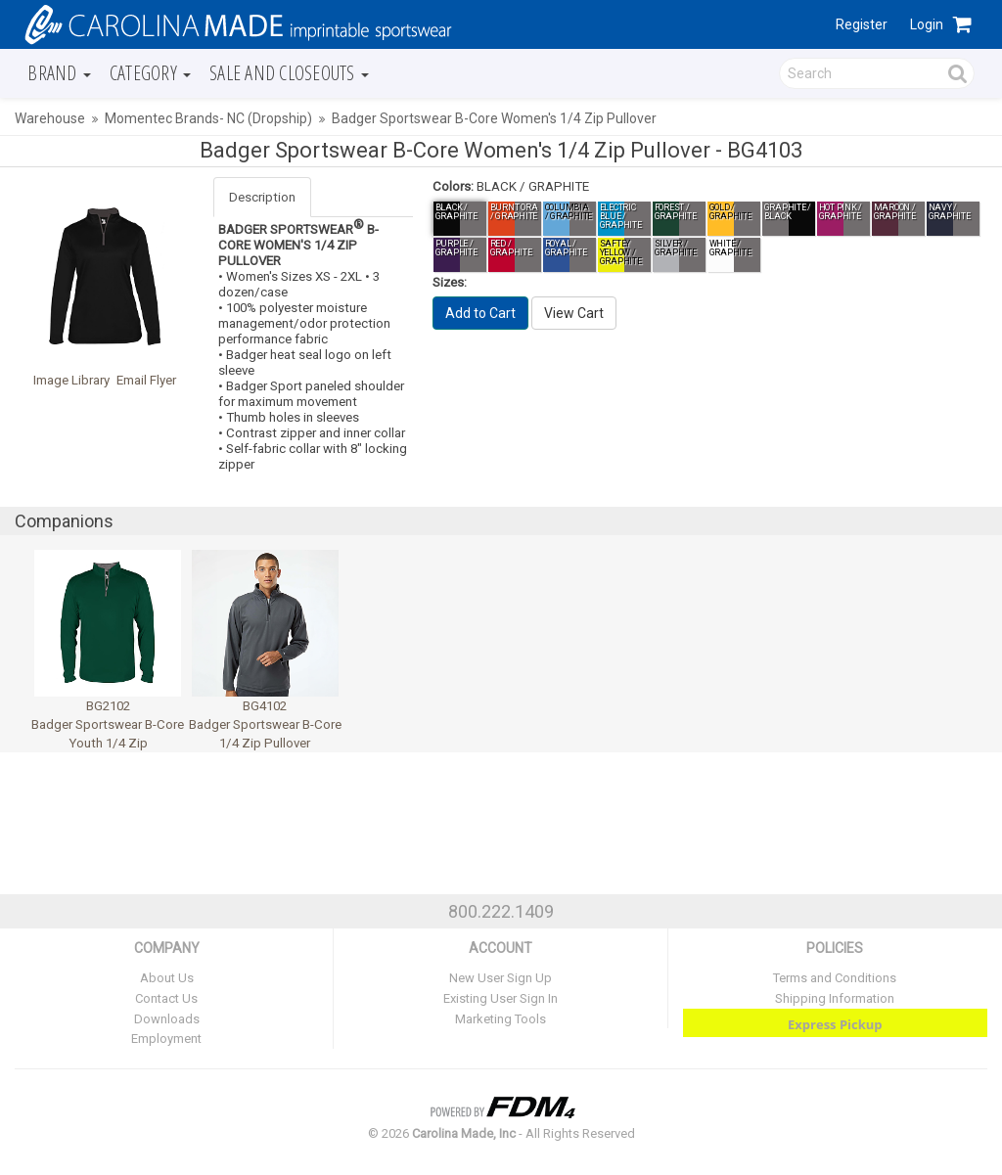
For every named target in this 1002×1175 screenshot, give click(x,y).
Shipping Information (834, 998)
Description (262, 197)
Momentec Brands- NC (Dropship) (208, 118)
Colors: (453, 186)
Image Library (71, 380)
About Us (167, 978)
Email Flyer (146, 380)
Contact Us (166, 998)
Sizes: (450, 282)
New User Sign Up (500, 978)
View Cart (574, 313)
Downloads (167, 1019)
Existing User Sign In (500, 998)
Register (862, 24)
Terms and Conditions (834, 978)
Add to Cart (480, 313)
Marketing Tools (500, 1019)
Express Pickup (835, 1024)
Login (926, 24)
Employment (166, 1038)
